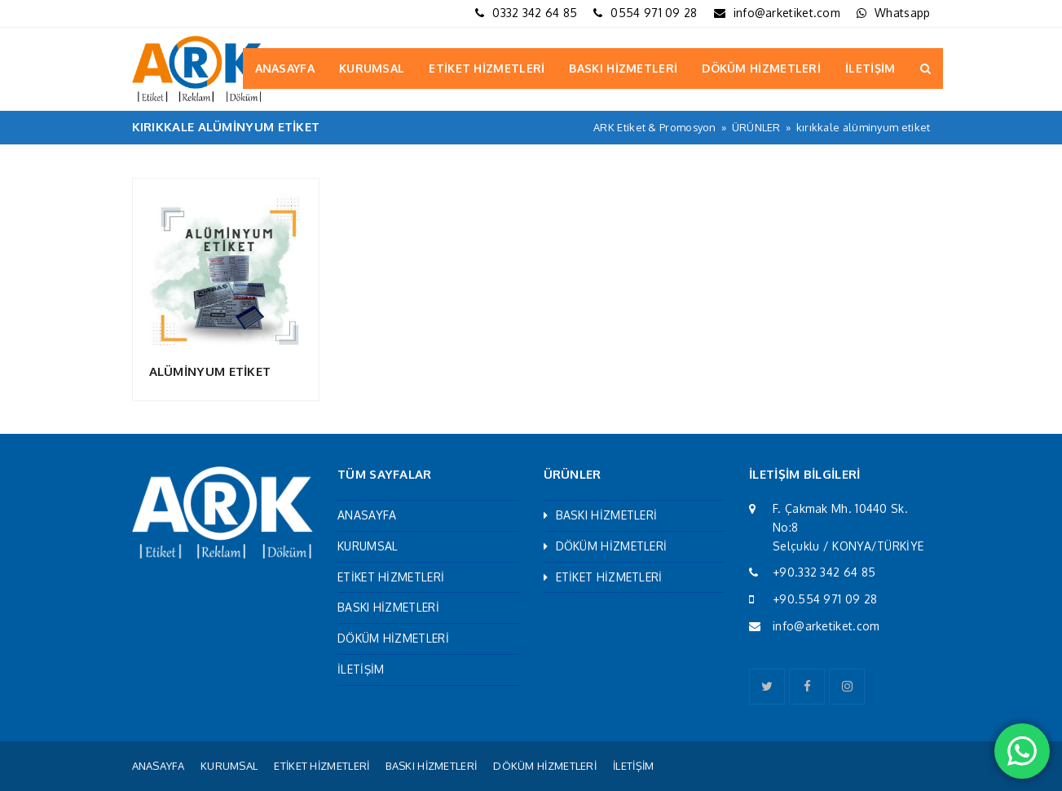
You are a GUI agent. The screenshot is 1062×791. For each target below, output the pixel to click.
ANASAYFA (366, 515)
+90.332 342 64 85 (824, 572)
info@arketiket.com (787, 13)
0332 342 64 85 (534, 13)
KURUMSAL (367, 546)
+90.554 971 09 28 (825, 599)
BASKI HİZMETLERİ (388, 607)
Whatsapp (902, 13)
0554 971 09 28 (653, 13)
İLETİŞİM (360, 669)
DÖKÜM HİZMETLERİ (393, 638)
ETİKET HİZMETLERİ (390, 577)
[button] (925, 68)
